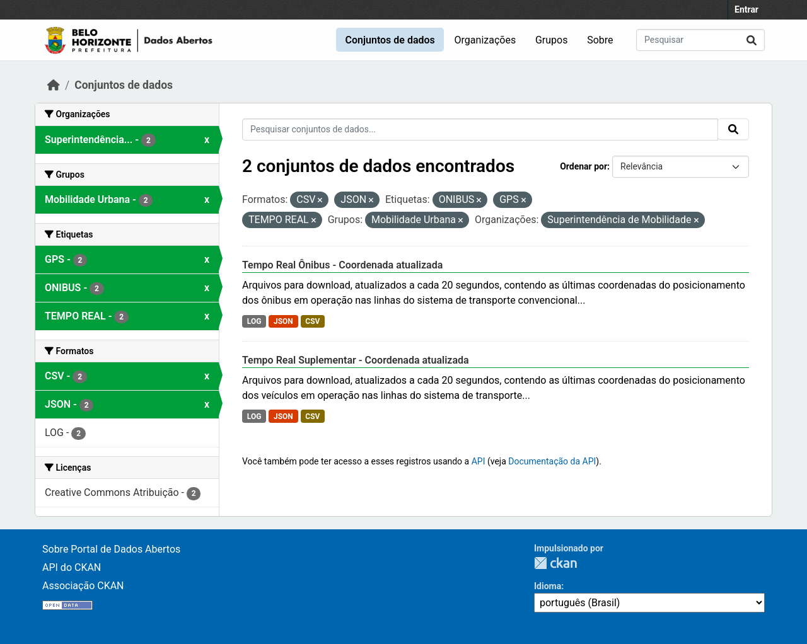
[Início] (53, 85)
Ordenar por (583, 166)
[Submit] (751, 40)
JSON (283, 321)
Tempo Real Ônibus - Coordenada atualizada (342, 265)
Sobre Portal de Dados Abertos (111, 549)
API (478, 461)
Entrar (746, 9)
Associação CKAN (83, 586)
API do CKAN (71, 567)
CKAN (555, 563)
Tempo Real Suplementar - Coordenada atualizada (355, 360)
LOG (254, 321)
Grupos (551, 40)
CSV (312, 321)
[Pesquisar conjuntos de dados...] (700, 40)
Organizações (485, 40)
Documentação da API (552, 461)
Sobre (600, 40)
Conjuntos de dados (389, 40)
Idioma (547, 586)
